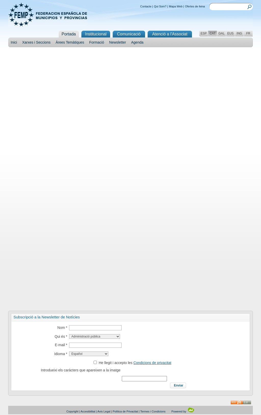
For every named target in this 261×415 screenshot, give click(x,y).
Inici (14, 42)
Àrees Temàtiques (70, 42)
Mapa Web (175, 6)
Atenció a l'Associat (169, 34)
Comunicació (128, 34)
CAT (212, 33)
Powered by (182, 411)
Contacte (145, 6)
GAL (221, 33)
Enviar (178, 385)
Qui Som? (160, 6)
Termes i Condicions (152, 411)
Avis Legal (103, 411)
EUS (230, 33)
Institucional (96, 34)
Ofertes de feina (195, 6)
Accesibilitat (88, 411)
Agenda (137, 42)
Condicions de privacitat (152, 363)
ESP (204, 33)
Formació (96, 42)
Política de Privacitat (125, 411)
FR (248, 33)
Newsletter (117, 42)
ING (239, 33)
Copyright (72, 411)
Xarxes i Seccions (36, 42)
